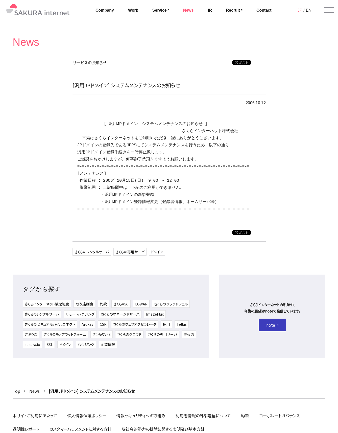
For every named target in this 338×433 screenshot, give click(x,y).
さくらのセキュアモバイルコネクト (50, 324)
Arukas (87, 324)
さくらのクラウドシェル (171, 303)
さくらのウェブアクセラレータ (134, 324)
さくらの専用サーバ (129, 251)
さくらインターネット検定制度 (47, 303)
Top (16, 391)
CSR (103, 324)
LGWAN (141, 303)
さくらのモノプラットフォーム (65, 334)
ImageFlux (155, 314)
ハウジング (86, 344)
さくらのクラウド (129, 334)
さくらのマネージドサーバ (120, 314)
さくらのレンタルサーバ (92, 251)
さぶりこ (31, 334)
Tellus (182, 324)
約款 (103, 303)
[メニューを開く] (329, 10)
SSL (50, 344)
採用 (166, 324)
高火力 (189, 334)
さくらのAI (121, 303)
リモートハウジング (80, 314)
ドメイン (157, 251)
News (34, 391)
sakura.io (32, 344)
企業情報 (108, 344)
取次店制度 (84, 303)
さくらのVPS (101, 334)
